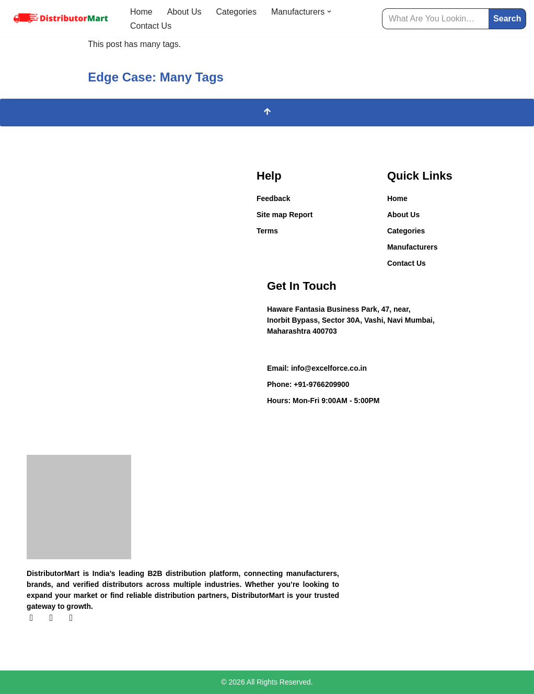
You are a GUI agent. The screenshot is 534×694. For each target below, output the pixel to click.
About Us (184, 11)
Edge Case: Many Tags (156, 77)
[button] (329, 11)
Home (141, 11)
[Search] (435, 18)
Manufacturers (412, 247)
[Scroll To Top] (267, 112)
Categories (236, 11)
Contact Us (150, 25)
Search (507, 18)
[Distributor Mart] (60, 18)
